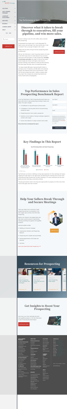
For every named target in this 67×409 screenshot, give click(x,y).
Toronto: (54, 369)
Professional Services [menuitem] (35, 355)
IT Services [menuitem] (32, 370)
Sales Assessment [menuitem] (46, 365)
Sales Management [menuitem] (21, 373)
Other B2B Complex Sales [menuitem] (36, 380)
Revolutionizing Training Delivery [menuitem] (22, 384)
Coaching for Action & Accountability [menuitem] (22, 378)
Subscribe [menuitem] (63, 378)
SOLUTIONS (5, 8)
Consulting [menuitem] (32, 358)
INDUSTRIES (5, 20)
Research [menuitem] (33, 386)
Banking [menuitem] (32, 364)
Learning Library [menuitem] (45, 369)
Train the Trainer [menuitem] (21, 388)
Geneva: (54, 358)
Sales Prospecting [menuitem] (21, 363)
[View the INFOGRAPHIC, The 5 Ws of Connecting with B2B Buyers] (39, 291)
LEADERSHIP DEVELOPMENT (5, 16)
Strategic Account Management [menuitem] (34, 398)
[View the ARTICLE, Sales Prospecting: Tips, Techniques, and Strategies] (25, 291)
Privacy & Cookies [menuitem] (58, 378)
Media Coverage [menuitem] (46, 393)
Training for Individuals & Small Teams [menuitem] (22, 391)
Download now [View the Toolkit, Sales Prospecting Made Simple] (53, 301)
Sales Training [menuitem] (45, 355)
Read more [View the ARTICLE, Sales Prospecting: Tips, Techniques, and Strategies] (22, 301)
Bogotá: (54, 356)
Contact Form (61, 359)
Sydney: (54, 368)
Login (10, 33)
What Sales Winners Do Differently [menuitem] (35, 396)
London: (54, 361)
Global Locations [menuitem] (46, 390)
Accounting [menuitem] (33, 356)
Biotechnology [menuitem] (33, 376)
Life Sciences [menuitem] (33, 374)
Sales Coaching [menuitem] (21, 374)
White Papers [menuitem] (45, 372)
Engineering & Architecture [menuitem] (35, 359)
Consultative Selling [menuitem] (22, 357)
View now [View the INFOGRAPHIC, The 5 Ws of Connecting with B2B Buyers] (37, 301)
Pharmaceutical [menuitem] (33, 379)
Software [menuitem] (32, 371)
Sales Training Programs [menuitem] (21, 354)
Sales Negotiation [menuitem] (21, 366)
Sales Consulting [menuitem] (46, 356)
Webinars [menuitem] (44, 378)
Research (22, 17)
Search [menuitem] (54, 378)
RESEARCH (4, 23)
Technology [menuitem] (33, 368)
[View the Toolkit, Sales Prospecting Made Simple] (54, 290)
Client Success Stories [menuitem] (45, 388)
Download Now (59, 52)
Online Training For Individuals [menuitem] (46, 381)
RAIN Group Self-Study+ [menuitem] (46, 363)
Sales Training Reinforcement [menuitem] (23, 387)
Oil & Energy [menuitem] (33, 383)
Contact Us (8, 46)
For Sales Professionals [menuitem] (23, 356)
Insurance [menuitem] (32, 367)
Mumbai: (54, 362)
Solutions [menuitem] (45, 353)
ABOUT (4, 29)
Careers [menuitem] (44, 394)
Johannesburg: (55, 359)
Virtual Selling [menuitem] (33, 400)
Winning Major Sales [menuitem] (22, 364)
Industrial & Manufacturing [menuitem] (35, 382)
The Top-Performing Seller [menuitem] (35, 388)
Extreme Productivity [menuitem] (34, 401)
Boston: (54, 355)
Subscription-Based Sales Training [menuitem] (45, 360)
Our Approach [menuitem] (21, 380)
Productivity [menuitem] (20, 367)
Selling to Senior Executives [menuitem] (23, 370)
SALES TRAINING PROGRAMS (6, 12)
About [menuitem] (44, 384)
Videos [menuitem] (44, 377)
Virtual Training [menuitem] (21, 385)
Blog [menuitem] (43, 371)
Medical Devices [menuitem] (33, 377)
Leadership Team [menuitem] (46, 391)
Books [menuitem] (44, 375)
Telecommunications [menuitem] (34, 373)
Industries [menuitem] (33, 353)
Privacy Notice (63, 127)
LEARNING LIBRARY (6, 26)
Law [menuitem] (31, 361)
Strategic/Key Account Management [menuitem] (22, 361)
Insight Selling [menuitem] (20, 359)
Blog (7, 33)
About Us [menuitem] (44, 386)
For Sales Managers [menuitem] (22, 372)
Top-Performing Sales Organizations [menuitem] (34, 392)
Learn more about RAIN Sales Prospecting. (29, 258)
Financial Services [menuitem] (34, 362)
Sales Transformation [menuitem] (22, 381)
